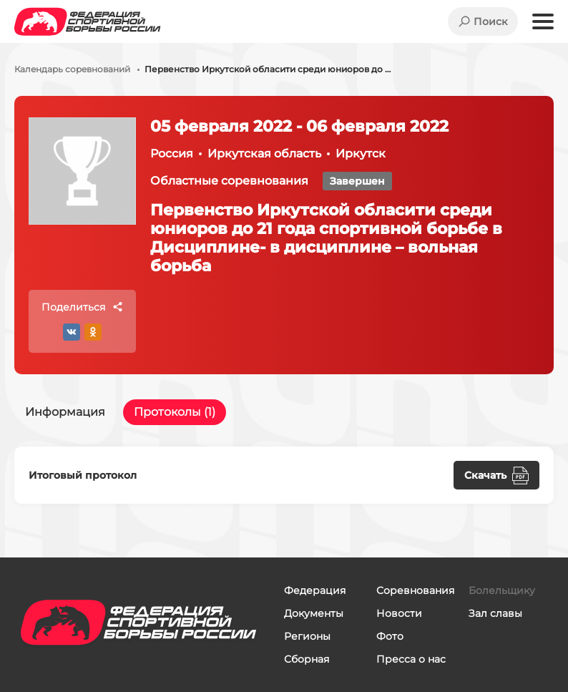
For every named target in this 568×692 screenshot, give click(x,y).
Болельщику (502, 590)
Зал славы (495, 613)
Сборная (306, 659)
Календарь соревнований (72, 69)
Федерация (315, 590)
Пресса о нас (411, 659)
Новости (399, 613)
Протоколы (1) (174, 412)
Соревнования (415, 590)
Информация (65, 412)
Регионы (307, 636)
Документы (313, 613)
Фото (389, 636)
